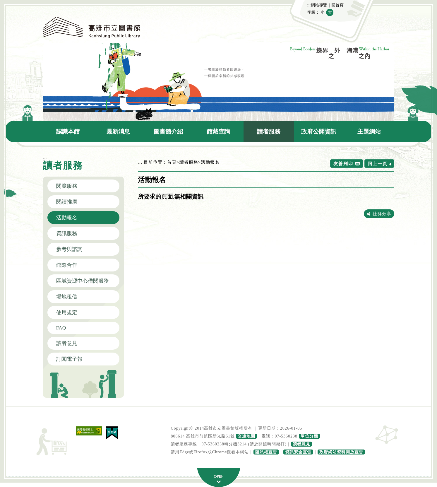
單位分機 (309, 436)
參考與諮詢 (69, 249)
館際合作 (66, 265)
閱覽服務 (66, 186)
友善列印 (343, 163)
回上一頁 (378, 163)
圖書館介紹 (168, 131)
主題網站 (369, 131)
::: (309, 5)
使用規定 (66, 312)
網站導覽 (319, 5)
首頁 (171, 162)
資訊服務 (66, 233)
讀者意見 (66, 343)
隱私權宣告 (266, 452)
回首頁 (337, 5)
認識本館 (68, 131)
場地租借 (66, 297)
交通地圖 (246, 436)
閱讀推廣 (66, 202)
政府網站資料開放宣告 (341, 452)
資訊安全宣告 (298, 452)
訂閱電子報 (69, 359)
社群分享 (382, 213)
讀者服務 (268, 131)
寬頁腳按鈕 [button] (218, 477)
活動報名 (66, 218)
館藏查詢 (218, 131)
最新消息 (118, 131)
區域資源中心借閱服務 (82, 281)
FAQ (61, 328)
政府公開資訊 (318, 131)
